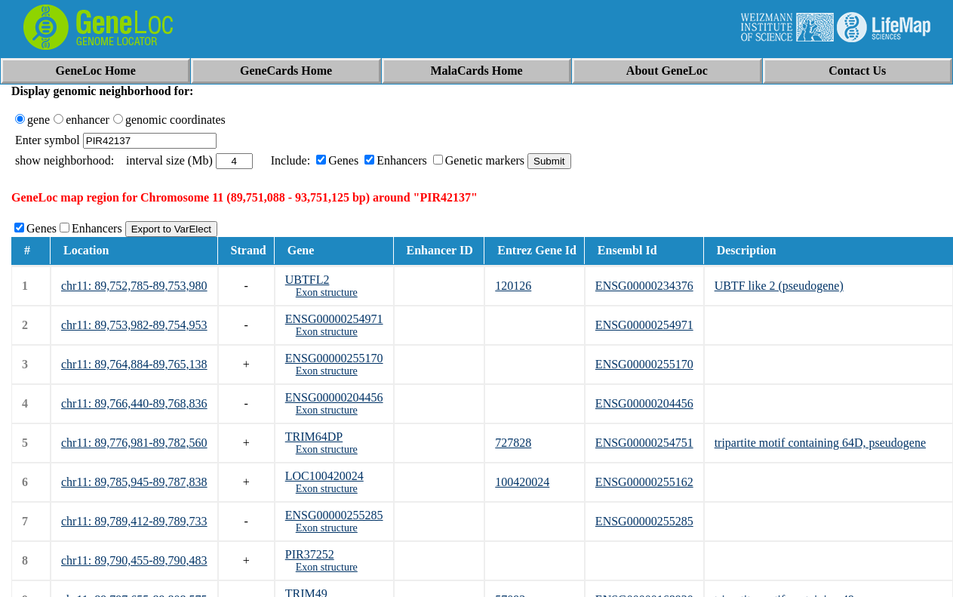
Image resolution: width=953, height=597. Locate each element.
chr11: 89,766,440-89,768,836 (134, 403)
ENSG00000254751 (644, 442)
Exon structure (327, 292)
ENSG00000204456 (334, 397)
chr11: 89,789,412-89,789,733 (134, 521)
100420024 (522, 481)
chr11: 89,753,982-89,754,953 (134, 325)
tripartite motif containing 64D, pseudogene (820, 442)
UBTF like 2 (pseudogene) (779, 285)
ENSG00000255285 (334, 515)
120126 (513, 285)
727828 (513, 442)
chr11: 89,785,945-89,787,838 (134, 481)
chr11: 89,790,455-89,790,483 (134, 560)
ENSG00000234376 (644, 285)
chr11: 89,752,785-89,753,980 (134, 285)
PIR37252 (309, 554)
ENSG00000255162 (644, 481)
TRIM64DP (314, 436)
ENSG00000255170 (334, 358)
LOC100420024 (324, 475)
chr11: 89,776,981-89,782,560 (134, 442)
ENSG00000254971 (334, 318)
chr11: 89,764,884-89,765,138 (134, 364)
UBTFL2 (307, 279)
